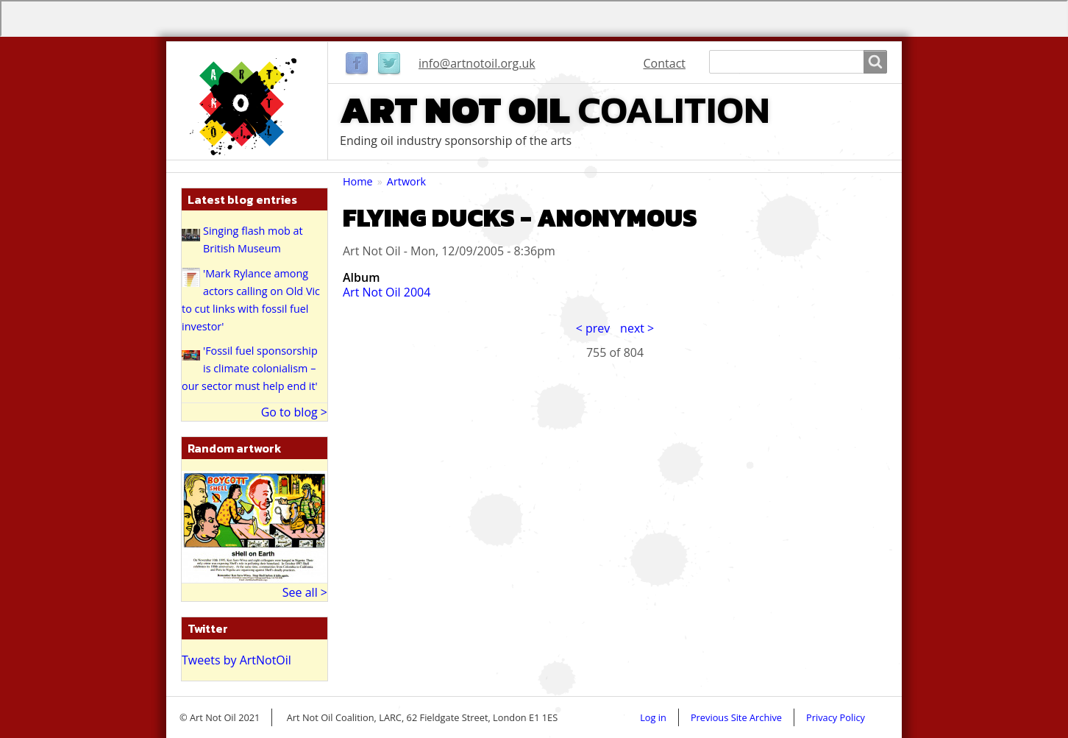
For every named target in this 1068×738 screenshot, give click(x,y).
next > (637, 328)
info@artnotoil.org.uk (477, 63)
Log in (653, 717)
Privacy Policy (835, 717)
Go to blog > (294, 412)
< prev (593, 328)
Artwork (406, 181)
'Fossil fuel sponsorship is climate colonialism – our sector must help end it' (250, 368)
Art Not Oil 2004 (386, 292)
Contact (665, 63)
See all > (304, 592)
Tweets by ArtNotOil (236, 660)
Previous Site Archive (736, 717)
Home (358, 181)
